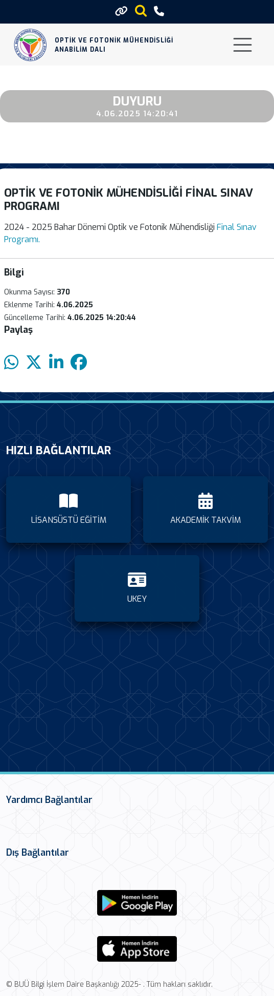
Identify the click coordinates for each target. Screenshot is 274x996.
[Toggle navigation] (242, 44)
